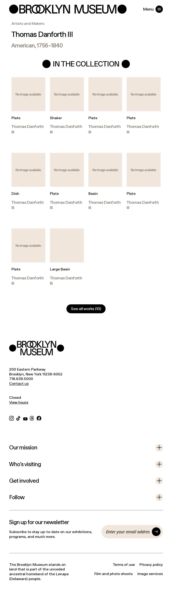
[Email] (128, 531)
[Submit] (156, 531)
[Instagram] (11, 418)
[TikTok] (18, 418)
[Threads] (32, 418)
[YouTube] (25, 418)
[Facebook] (39, 418)
